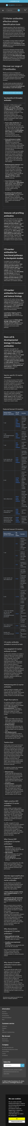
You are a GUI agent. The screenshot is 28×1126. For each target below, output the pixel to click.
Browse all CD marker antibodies (13, 93)
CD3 (17, 543)
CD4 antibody (17, 43)
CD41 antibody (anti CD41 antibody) (15, 360)
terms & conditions (6, 1017)
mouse (9, 396)
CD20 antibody (8, 184)
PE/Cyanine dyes (9, 771)
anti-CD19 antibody (10, 175)
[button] (13, 92)
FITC (6, 717)
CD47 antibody (16, 184)
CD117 (17, 613)
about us (4, 1011)
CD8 (17, 564)
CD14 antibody (19, 130)
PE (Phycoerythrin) (9, 724)
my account (5, 1038)
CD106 (17, 633)
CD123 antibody (8, 232)
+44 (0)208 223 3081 (14, 1)
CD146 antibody (13, 321)
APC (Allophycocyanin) (10, 732)
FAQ (3, 1030)
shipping (4, 1028)
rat (14, 396)
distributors (5, 1013)
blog (3, 1019)
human (5, 396)
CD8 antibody (19, 108)
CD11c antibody (9, 131)
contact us (4, 1026)
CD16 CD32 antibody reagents (11, 267)
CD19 (17, 578)
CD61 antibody (9, 362)
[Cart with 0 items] (25, 10)
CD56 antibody (7, 315)
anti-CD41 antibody (16, 87)
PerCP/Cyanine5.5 (9, 783)
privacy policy (5, 1015)
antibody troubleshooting (8, 1032)
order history (5, 1040)
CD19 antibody (9, 109)
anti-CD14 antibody (17, 86)
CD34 (17, 625)
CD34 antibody (7, 314)
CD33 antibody (18, 131)
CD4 (17, 555)
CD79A (17, 596)
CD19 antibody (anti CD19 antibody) (12, 233)
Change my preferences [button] (16, 1121)
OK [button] (17, 1118)
